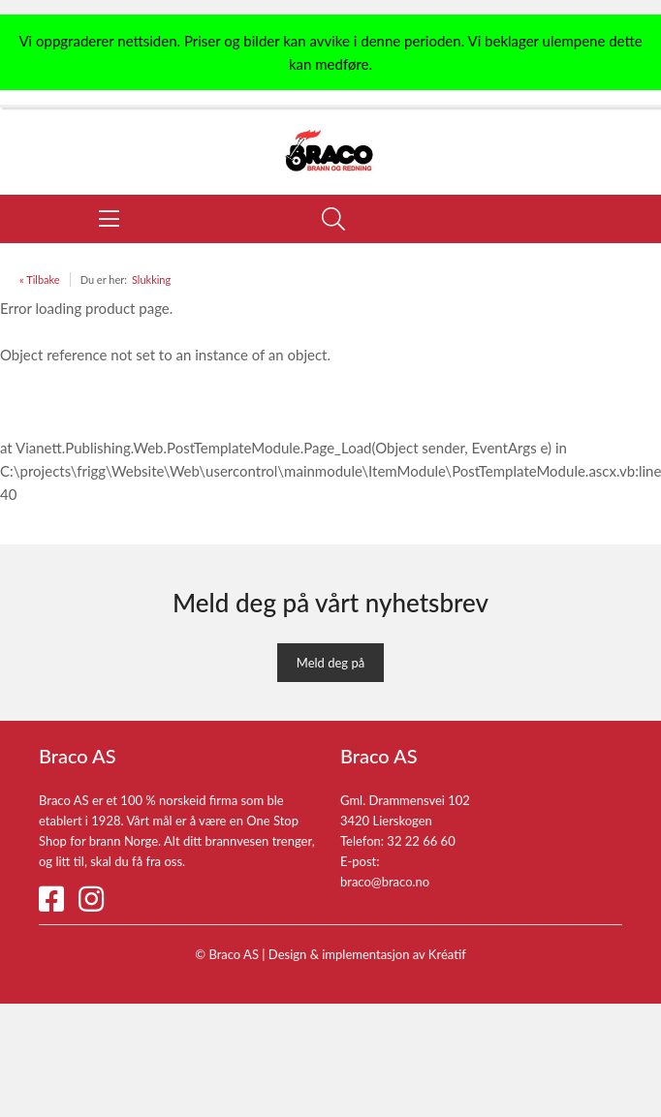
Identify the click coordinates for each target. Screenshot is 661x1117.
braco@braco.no (384, 881)
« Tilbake (39, 279)
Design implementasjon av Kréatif (367, 954)
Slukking (151, 279)
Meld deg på (330, 662)
